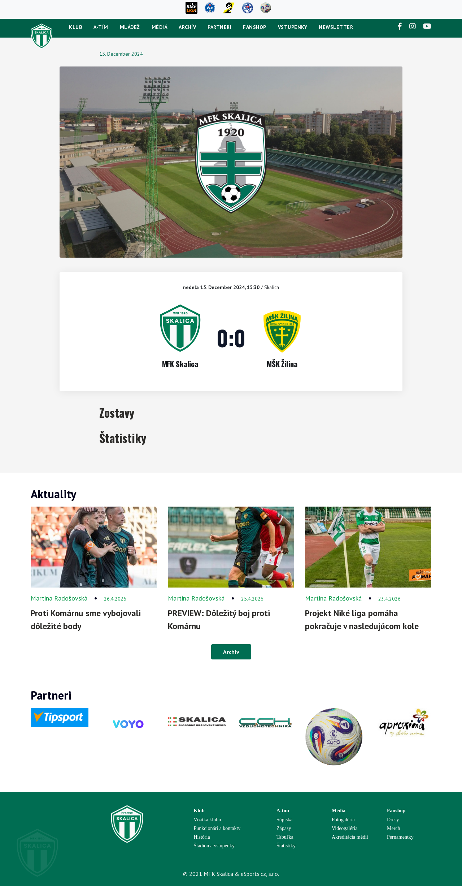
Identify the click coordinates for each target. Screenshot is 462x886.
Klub (75, 27)
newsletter (336, 27)
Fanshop (254, 27)
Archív (187, 27)
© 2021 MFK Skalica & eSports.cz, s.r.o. (231, 873)
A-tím (100, 27)
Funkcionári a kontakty (217, 828)
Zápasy (283, 828)
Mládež (130, 27)
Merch (393, 828)
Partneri (219, 27)
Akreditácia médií (350, 837)
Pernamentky (400, 837)
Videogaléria (344, 828)
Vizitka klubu (207, 819)
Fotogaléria (343, 819)
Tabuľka (284, 837)
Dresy (393, 819)
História (202, 837)
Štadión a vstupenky (214, 845)
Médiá (159, 27)
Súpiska (284, 819)
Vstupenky (293, 27)
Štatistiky (286, 845)
